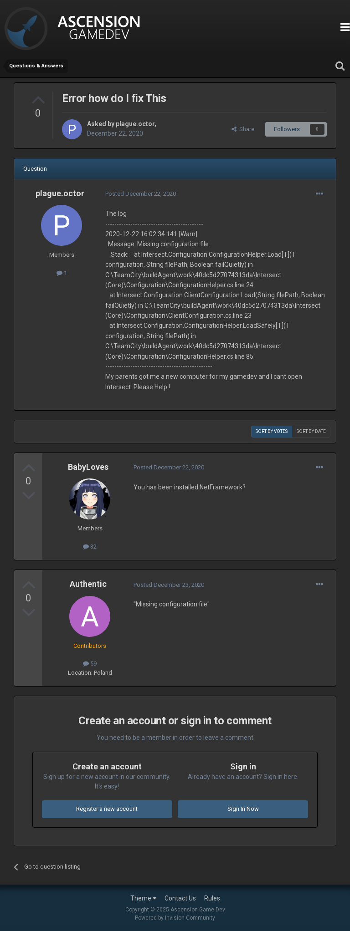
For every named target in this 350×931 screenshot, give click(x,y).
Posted (140, 193)
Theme (143, 898)
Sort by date (311, 431)
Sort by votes (272, 431)
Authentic (88, 584)
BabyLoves (88, 467)
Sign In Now (243, 808)
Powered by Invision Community (175, 918)
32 (90, 546)
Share (243, 129)
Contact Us (180, 898)
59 (90, 663)
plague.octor (135, 123)
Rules (212, 898)
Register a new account (107, 808)
